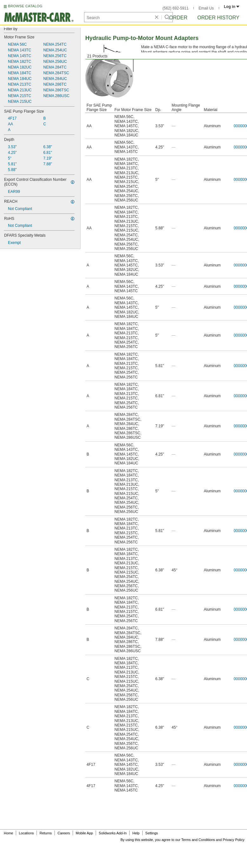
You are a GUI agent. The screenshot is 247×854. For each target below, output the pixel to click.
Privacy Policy (233, 840)
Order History (218, 17)
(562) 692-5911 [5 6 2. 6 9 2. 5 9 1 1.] (176, 8)
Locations (26, 833)
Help (136, 833)
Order (178, 17)
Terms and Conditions (198, 840)
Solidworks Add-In (113, 833)
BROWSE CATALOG (25, 6)
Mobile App (84, 833)
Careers (63, 833)
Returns (46, 833)
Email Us (206, 8)
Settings (151, 833)
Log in (231, 6)
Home (8, 833)
